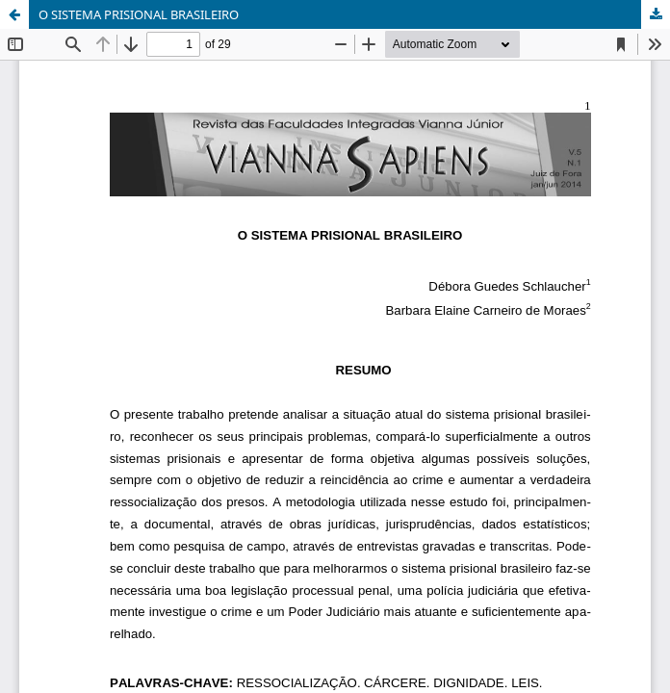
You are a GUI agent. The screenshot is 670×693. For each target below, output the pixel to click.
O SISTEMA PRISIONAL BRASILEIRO (139, 14)
